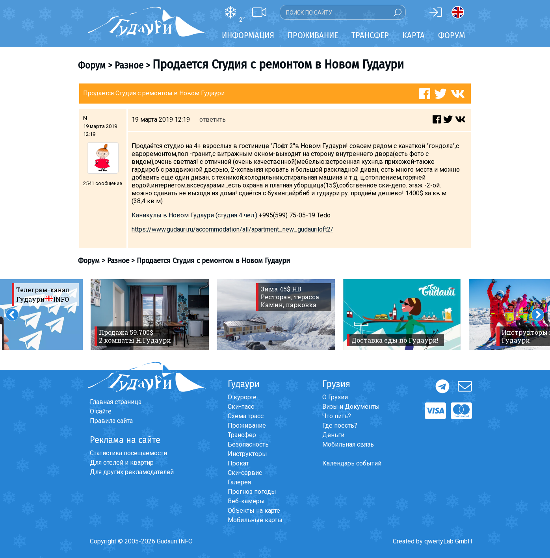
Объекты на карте (254, 510)
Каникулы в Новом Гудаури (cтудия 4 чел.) (194, 215)
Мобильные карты (255, 520)
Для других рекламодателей (132, 472)
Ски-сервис (245, 472)
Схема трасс (246, 416)
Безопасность (248, 444)
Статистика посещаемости (128, 453)
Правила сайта (111, 421)
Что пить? (336, 416)
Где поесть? (339, 425)
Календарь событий (351, 463)
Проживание (247, 425)
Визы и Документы (351, 406)
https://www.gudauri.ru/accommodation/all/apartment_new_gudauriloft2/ (232, 229)
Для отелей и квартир (122, 462)
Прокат (238, 463)
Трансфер (242, 435)
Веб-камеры (246, 501)
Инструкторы (247, 454)
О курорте (242, 397)
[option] (150, 314)
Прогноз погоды (252, 491)
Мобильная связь (348, 444)
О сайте (100, 411)
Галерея (239, 482)
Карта (413, 35)
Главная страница (115, 402)
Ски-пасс (241, 406)
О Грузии (335, 397)
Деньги (333, 435)
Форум (451, 35)
